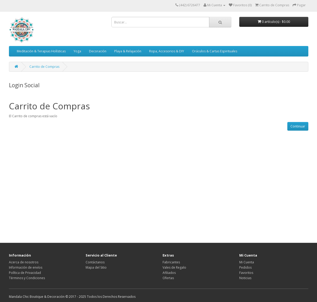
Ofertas (168, 278)
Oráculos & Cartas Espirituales (214, 51)
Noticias (245, 278)
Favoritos (246, 272)
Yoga (77, 51)
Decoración (97, 51)
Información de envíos (25, 267)
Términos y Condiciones (27, 278)
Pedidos (245, 267)
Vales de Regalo (174, 267)
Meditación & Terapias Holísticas (41, 51)
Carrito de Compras (44, 66)
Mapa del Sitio (96, 267)
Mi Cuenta (246, 262)
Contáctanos (95, 262)
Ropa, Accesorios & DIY (166, 51)
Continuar (297, 126)
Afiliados (169, 272)
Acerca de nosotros (23, 262)
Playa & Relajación (127, 51)
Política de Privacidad (25, 272)
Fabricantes (171, 262)
